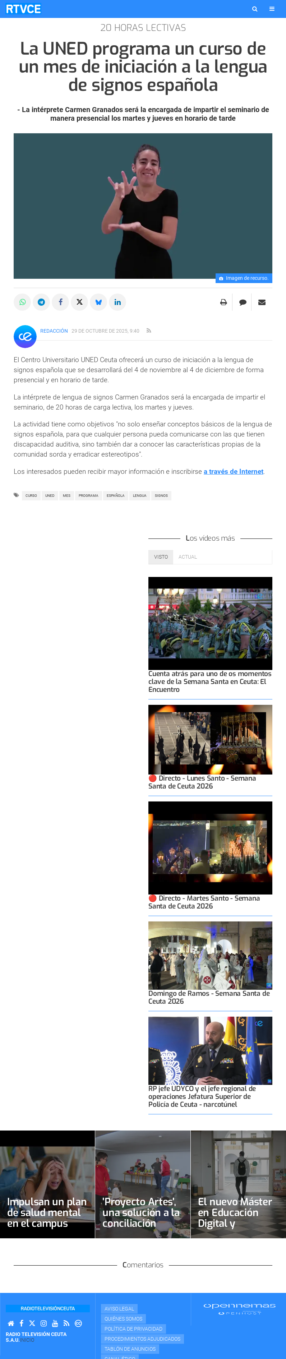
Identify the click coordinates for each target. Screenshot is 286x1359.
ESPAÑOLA (116, 496)
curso (31, 496)
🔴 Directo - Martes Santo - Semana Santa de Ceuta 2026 (204, 902)
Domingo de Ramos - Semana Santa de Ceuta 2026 (208, 997)
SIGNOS (161, 496)
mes (66, 496)
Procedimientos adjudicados (142, 1339)
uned (50, 496)
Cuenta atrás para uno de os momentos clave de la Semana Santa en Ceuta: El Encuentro (210, 681)
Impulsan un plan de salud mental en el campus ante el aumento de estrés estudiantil (47, 1228)
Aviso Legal (119, 1309)
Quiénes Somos (123, 1319)
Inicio (27, 1340)
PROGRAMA (88, 496)
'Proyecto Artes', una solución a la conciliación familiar (140, 1218)
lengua (140, 496)
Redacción (54, 331)
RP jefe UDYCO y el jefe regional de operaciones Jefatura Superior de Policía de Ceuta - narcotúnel (202, 1096)
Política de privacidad (133, 1329)
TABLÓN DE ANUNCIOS (130, 1349)
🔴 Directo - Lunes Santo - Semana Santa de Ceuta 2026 (202, 782)
